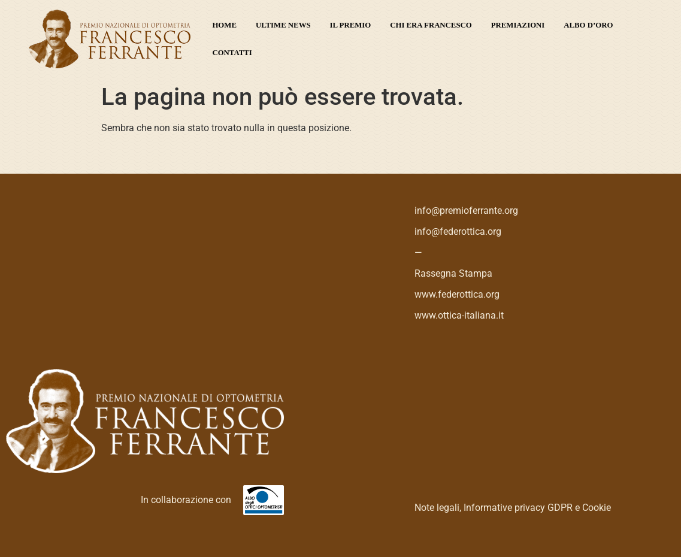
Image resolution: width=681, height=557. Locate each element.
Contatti (232, 53)
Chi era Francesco (431, 25)
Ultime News (283, 25)
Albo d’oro (588, 25)
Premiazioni (518, 25)
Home (224, 25)
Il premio (350, 25)
